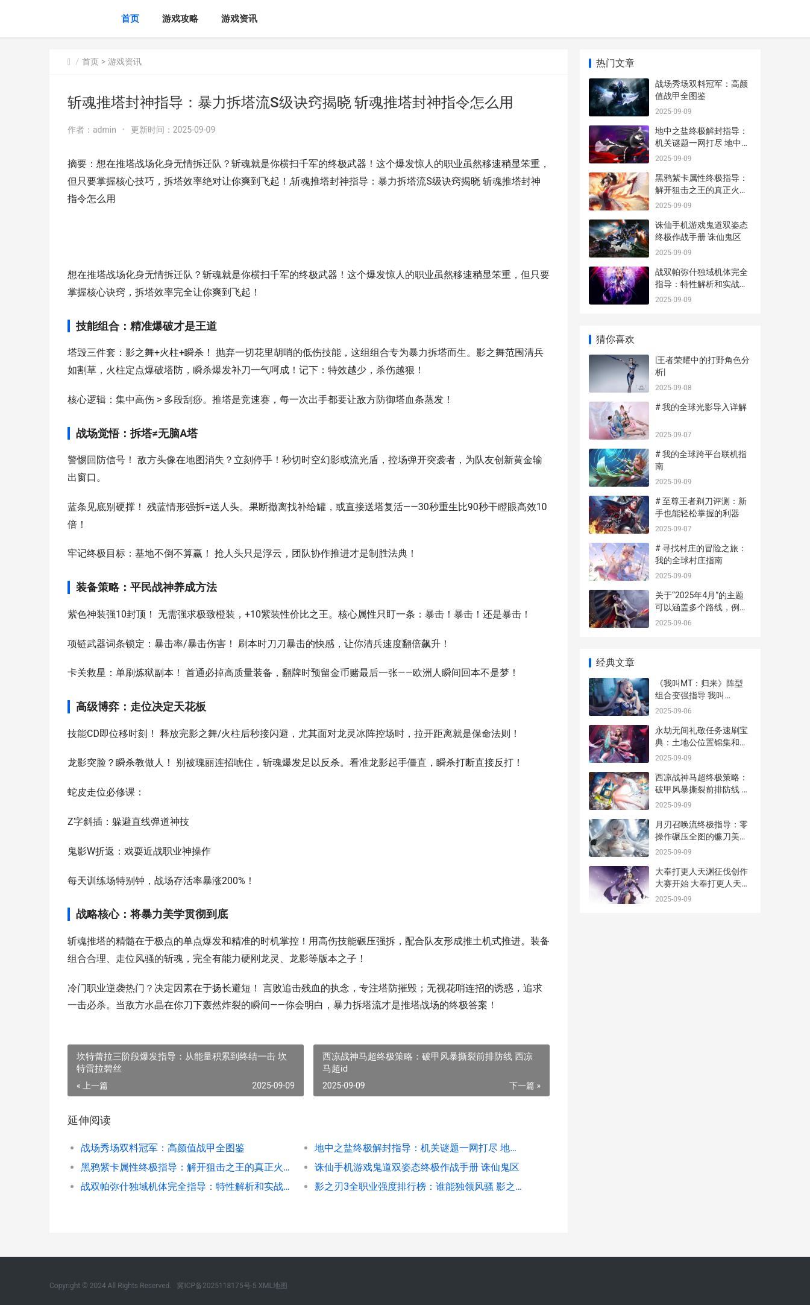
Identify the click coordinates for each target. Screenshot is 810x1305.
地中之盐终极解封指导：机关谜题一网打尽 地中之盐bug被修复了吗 (420, 1148)
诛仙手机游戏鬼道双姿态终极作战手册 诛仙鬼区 (417, 1167)
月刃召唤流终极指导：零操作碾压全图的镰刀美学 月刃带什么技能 (701, 836)
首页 (130, 18)
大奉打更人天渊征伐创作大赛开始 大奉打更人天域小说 (702, 883)
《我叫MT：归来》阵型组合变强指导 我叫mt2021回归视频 (699, 695)
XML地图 (273, 1285)
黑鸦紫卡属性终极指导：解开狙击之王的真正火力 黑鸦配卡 (186, 1167)
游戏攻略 (180, 18)
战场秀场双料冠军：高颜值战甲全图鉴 (163, 1148)
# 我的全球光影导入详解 (701, 407)
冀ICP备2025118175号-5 (216, 1285)
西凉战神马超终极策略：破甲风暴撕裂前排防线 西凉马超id (702, 789)
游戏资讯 (239, 18)
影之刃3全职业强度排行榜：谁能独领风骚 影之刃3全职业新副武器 (420, 1186)
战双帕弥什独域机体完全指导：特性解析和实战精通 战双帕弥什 (186, 1186)
